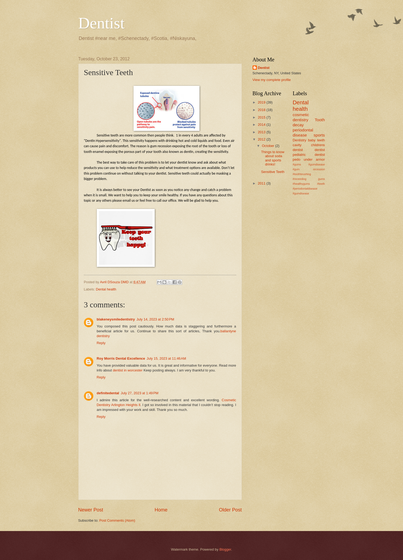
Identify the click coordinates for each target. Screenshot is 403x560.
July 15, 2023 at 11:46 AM (166, 358)
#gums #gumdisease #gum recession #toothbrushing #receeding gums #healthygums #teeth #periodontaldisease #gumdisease (309, 179)
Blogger (225, 549)
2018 (262, 110)
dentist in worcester (128, 370)
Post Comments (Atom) (117, 520)
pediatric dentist (309, 155)
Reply (101, 343)
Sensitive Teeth (272, 172)
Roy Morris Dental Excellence (121, 358)
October (268, 146)
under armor (314, 159)
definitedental (108, 393)
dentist (320, 150)
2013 (262, 132)
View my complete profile (272, 80)
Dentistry (299, 140)
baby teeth (316, 140)
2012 (262, 139)
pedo (297, 159)
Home (160, 510)
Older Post (230, 510)
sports (319, 135)
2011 (262, 183)
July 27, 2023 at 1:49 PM (139, 393)
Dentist (101, 23)
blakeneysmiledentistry (116, 319)
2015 (262, 117)
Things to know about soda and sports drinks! (272, 158)
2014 (262, 125)
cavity (297, 145)
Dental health (106, 289)
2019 (262, 102)
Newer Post (90, 510)
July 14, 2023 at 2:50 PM (155, 319)
